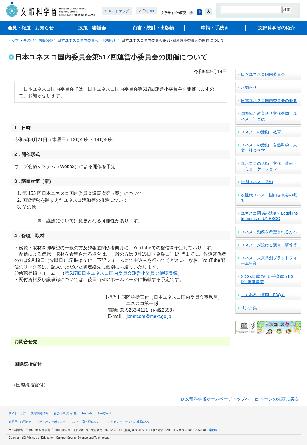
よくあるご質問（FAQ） (263, 294)
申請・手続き (215, 27)
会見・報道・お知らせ (31, 27)
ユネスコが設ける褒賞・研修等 (269, 245)
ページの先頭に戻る (279, 398)
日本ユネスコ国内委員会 (78, 40)
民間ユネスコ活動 (257, 181)
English (148, 11)
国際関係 (45, 40)
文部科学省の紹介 (276, 27)
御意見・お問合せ (20, 421)
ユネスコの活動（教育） (263, 132)
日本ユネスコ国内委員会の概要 (269, 100)
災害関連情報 (39, 413)
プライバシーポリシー (51, 421)
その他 (28, 40)
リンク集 (249, 308)
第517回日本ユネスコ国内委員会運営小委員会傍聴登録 (121, 273)
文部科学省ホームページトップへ (217, 398)
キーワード (104, 413)
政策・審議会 (92, 27)
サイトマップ (118, 11)
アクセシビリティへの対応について (131, 421)
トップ (13, 40)
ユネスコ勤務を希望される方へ (269, 232)
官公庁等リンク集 (65, 413)
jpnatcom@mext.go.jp (149, 316)
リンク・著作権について (86, 421)
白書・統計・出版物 (153, 27)
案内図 (213, 430)
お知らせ (109, 40)
